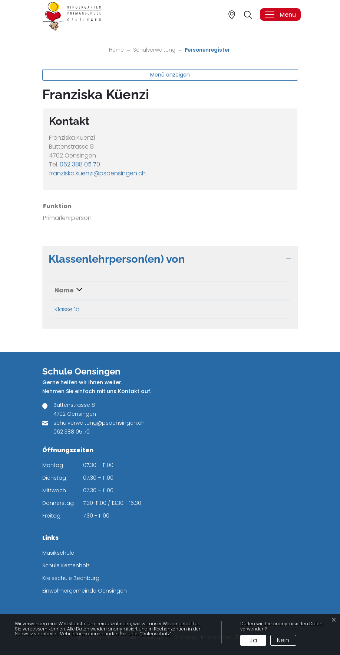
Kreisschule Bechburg (70, 578)
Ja (253, 640)
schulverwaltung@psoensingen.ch (99, 423)
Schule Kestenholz (66, 565)
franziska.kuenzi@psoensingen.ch (97, 173)
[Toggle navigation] (280, 14)
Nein (283, 640)
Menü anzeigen (170, 74)
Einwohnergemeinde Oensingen (84, 590)
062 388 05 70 (80, 164)
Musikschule (58, 553)
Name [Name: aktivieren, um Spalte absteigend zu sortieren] (64, 290)
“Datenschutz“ (155, 633)
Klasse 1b (67, 309)
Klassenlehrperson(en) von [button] (117, 258)
